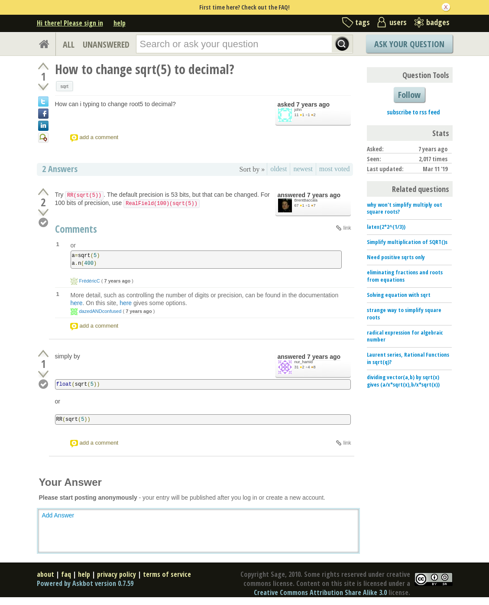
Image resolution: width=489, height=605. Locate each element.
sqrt (64, 86)
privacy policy (116, 574)
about (45, 574)
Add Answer (58, 515)
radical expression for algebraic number (405, 336)
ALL (68, 44)
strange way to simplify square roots (404, 313)
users (398, 22)
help (119, 23)
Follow (409, 95)
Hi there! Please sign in (70, 23)
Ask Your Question (409, 44)
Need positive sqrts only (396, 257)
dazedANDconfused (100, 311)
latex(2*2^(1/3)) (386, 227)
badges (438, 22)
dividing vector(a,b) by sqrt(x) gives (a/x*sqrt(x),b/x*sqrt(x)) (403, 380)
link (347, 228)
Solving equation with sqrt (399, 295)
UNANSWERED (106, 44)
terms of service (167, 574)
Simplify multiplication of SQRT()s (407, 242)
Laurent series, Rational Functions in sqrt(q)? (408, 358)
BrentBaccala (306, 200)
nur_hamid (304, 362)
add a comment (99, 137)
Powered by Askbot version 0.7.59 (85, 583)
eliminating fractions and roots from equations (405, 275)
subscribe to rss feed (413, 112)
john (298, 109)
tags (362, 22)
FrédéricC (89, 280)
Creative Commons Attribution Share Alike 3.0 (320, 592)
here (77, 302)
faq (66, 574)
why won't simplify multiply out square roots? (404, 208)
